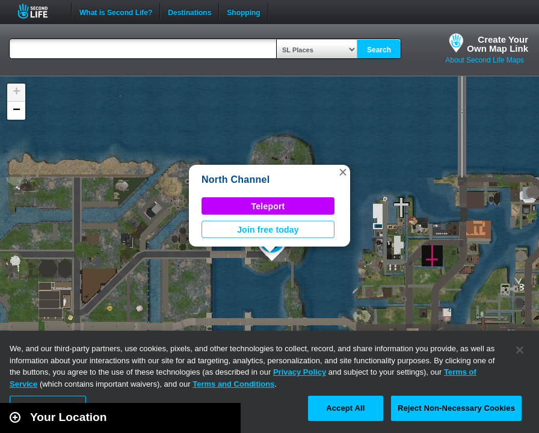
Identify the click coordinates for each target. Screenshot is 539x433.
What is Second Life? (115, 11)
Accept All (345, 408)
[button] (343, 172)
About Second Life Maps (484, 60)
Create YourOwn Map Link (497, 44)
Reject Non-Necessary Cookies (456, 408)
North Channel (236, 179)
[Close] (520, 350)
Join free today (268, 230)
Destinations (189, 11)
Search (379, 50)
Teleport (268, 206)
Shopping (243, 11)
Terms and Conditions (233, 383)
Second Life (39, 11)
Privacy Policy (299, 371)
